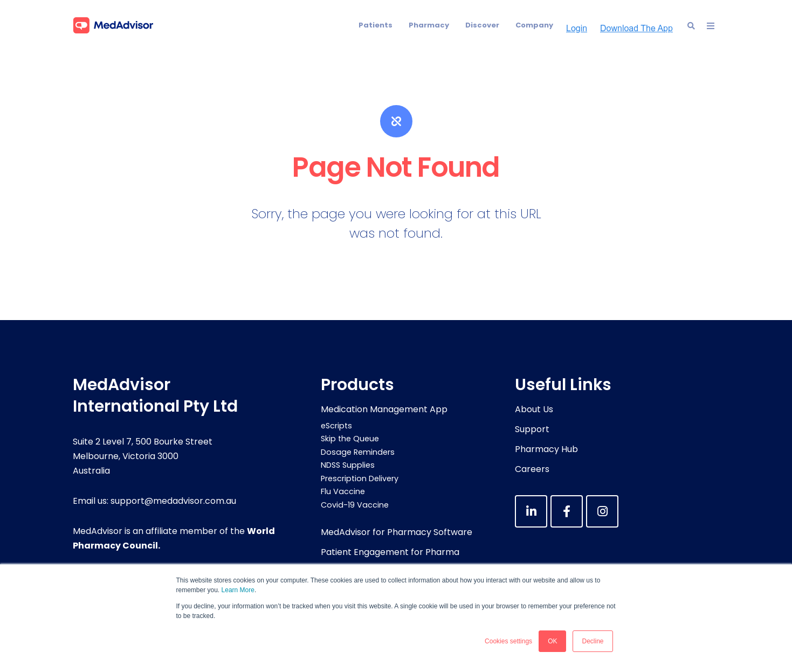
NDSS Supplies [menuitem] (348, 465)
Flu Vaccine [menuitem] (343, 491)
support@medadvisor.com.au (173, 501)
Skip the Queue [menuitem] (350, 438)
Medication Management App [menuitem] (384, 409)
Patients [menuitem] (375, 25)
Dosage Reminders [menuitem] (358, 452)
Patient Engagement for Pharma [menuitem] (390, 552)
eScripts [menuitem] (336, 425)
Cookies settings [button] (508, 641)
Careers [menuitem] (532, 469)
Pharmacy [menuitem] (429, 25)
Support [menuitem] (532, 429)
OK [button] (552, 641)
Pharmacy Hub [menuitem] (546, 449)
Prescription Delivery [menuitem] (359, 478)
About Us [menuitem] (534, 409)
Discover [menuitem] (482, 25)
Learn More (238, 590)
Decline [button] (592, 641)
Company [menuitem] (534, 25)
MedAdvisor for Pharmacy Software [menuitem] (396, 532)
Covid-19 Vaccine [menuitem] (355, 505)
